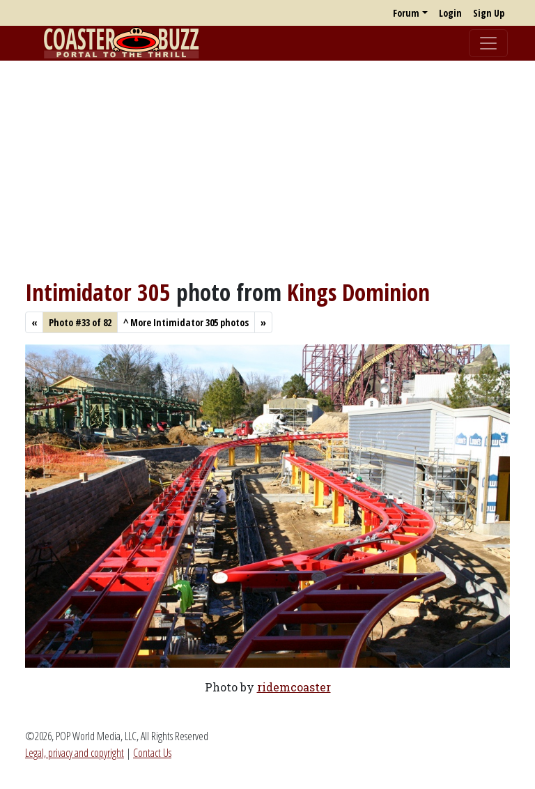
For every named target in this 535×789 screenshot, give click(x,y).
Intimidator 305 (98, 292)
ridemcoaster (294, 687)
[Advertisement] (267, 169)
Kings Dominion (358, 292)
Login (450, 13)
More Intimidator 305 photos (186, 322)
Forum (406, 13)
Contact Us (152, 752)
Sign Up (488, 13)
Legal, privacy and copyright (74, 752)
